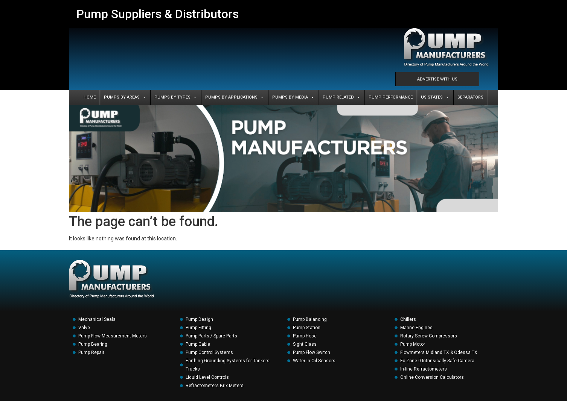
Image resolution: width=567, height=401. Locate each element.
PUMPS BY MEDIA (293, 97)
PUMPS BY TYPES (175, 97)
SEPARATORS (470, 97)
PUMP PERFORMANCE (391, 97)
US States (435, 97)
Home (90, 97)
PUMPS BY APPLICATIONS (234, 97)
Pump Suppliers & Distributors (157, 14)
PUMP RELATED (341, 97)
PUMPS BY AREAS (125, 97)
